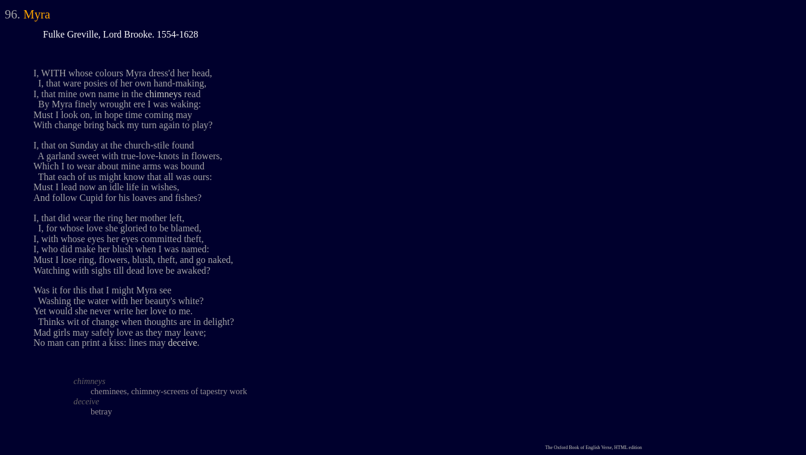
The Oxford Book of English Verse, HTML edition (593, 447)
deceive (182, 343)
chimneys (163, 94)
